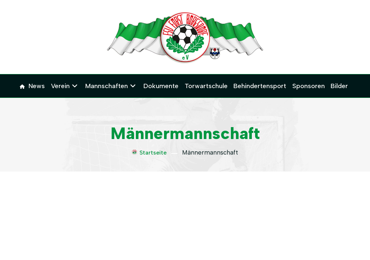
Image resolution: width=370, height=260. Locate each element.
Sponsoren (308, 86)
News (37, 86)
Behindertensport (259, 86)
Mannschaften (107, 86)
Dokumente (161, 86)
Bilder (339, 86)
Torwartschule (206, 86)
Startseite (149, 152)
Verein (60, 86)
